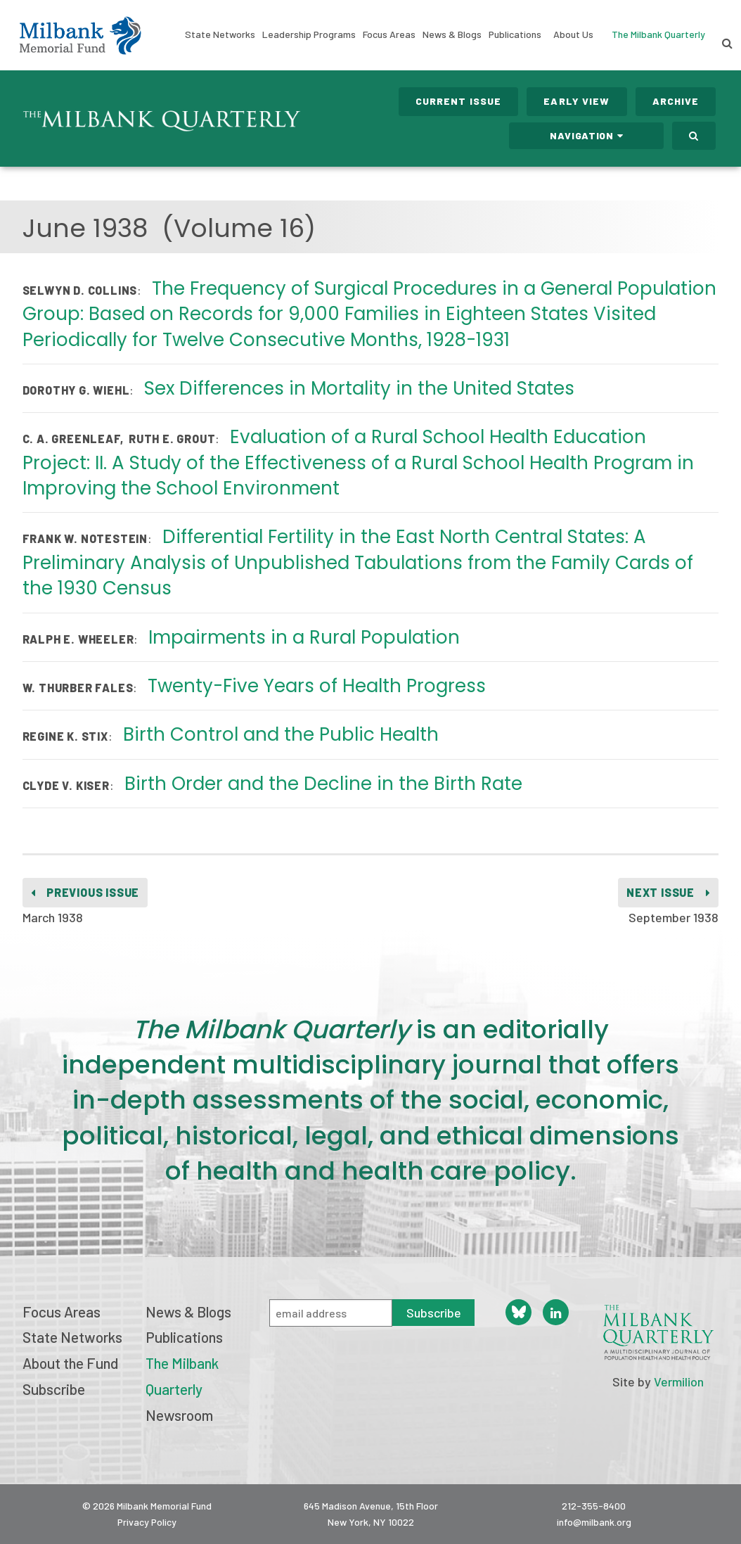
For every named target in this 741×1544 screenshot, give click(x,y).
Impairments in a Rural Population (304, 637)
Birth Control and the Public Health (281, 734)
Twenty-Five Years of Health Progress (317, 685)
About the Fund (70, 1363)
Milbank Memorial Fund (80, 35)
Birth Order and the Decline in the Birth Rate (323, 783)
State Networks (220, 34)
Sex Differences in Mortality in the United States (359, 388)
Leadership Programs (309, 34)
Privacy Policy (146, 1522)
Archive (676, 101)
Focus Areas (389, 34)
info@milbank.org (594, 1522)
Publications (515, 34)
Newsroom (179, 1415)
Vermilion (679, 1381)
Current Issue (458, 101)
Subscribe (53, 1389)
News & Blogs (452, 34)
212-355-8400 (594, 1506)
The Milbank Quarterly (658, 34)
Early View (576, 101)
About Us (573, 34)
